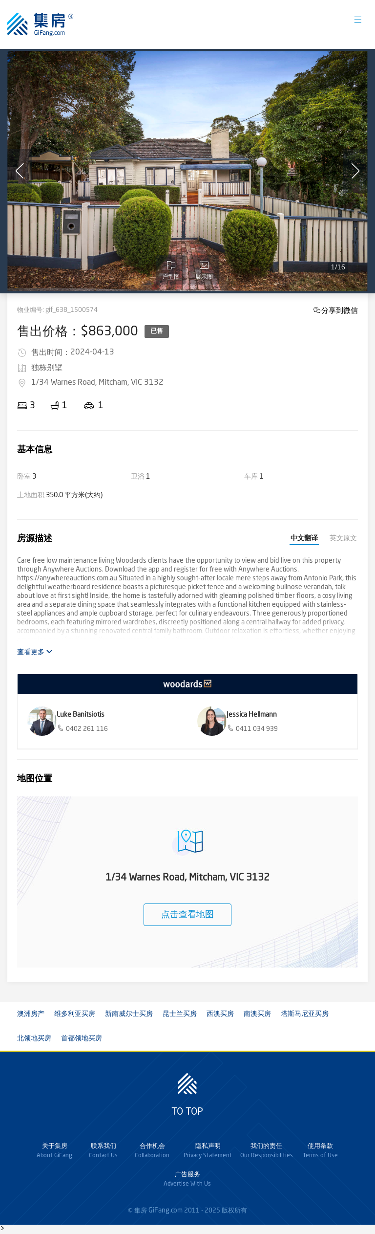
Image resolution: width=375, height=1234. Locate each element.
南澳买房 (257, 1014)
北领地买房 (34, 1038)
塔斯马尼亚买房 (305, 1014)
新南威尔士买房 (129, 1014)
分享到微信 (339, 310)
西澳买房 (220, 1014)
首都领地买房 (81, 1038)
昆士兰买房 (180, 1014)
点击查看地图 (187, 914)
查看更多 (35, 652)
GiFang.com (165, 1210)
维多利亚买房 (74, 1014)
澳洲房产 (30, 1014)
